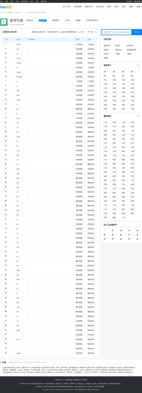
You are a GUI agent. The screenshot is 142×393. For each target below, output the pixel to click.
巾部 (132, 155)
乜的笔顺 (79, 63)
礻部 (105, 160)
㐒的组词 (91, 279)
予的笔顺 (79, 58)
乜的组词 (91, 63)
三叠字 (129, 54)
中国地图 (98, 367)
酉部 (105, 155)
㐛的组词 (91, 339)
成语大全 (89, 7)
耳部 (132, 168)
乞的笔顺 (79, 113)
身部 (132, 213)
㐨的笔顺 (79, 233)
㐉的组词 (91, 169)
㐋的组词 (91, 252)
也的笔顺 (79, 54)
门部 (105, 189)
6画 (114, 76)
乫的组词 (91, 146)
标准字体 (118, 50)
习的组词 (91, 86)
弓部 (123, 176)
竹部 (105, 135)
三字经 (67, 20)
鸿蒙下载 (43, 1)
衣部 (123, 180)
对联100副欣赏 (113, 372)
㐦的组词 (91, 289)
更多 (138, 65)
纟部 (105, 151)
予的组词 (91, 58)
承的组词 (91, 72)
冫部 (132, 180)
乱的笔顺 (79, 95)
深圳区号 (5, 370)
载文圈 (120, 372)
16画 (132, 84)
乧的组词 (91, 155)
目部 (114, 143)
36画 (132, 105)
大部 (123, 168)
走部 (114, 176)
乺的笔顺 (79, 178)
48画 (123, 109)
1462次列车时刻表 (52, 370)
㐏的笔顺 (79, 206)
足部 (132, 139)
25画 (105, 96)
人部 (132, 205)
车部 (114, 184)
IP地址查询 (67, 370)
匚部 (114, 209)
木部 (114, 122)
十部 (123, 217)
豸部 (123, 209)
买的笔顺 (79, 90)
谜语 (131, 7)
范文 (31, 1)
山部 (123, 135)
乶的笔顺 (79, 201)
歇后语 (94, 383)
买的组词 (91, 90)
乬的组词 (91, 164)
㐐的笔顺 (79, 243)
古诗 (11, 1)
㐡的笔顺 (79, 298)
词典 (6, 1)
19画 (123, 88)
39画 (105, 109)
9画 (105, 80)
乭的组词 (91, 132)
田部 (114, 164)
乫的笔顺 (79, 146)
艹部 (123, 122)
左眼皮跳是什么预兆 (48, 367)
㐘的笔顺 (79, 238)
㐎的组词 (91, 247)
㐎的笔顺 (79, 247)
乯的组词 (91, 141)
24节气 (57, 367)
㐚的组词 (91, 256)
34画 (114, 105)
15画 (123, 84)
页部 (123, 189)
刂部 (132, 151)
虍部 (105, 217)
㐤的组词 (91, 275)
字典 (1, 1)
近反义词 (100, 7)
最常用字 (107, 46)
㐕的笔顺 (79, 349)
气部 (123, 213)
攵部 (105, 176)
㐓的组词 (91, 229)
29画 (105, 100)
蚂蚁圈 (61, 370)
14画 (114, 84)
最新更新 (77, 380)
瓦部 (105, 193)
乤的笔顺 (79, 127)
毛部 (132, 184)
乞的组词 (91, 113)
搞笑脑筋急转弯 (74, 367)
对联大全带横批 (47, 372)
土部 (105, 131)
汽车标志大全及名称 (19, 372)
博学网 (97, 370)
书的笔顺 (79, 49)
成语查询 (58, 383)
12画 (132, 80)
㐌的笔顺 (79, 219)
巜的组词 (91, 118)
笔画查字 (55, 20)
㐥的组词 (91, 325)
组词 (109, 7)
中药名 (82, 370)
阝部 (132, 135)
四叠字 (106, 58)
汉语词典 (77, 7)
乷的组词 (91, 123)
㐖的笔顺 (79, 321)
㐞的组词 (91, 293)
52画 (132, 109)
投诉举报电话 (112, 370)
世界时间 (72, 383)
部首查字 (18, 12)
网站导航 (69, 380)
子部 (132, 193)
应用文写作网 (90, 367)
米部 (123, 151)
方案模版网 (12, 370)
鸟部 (123, 164)
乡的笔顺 (79, 100)
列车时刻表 (24, 1)
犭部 (114, 147)
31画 (123, 100)
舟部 (114, 168)
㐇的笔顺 (79, 196)
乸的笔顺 (79, 109)
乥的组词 (91, 224)
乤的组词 (91, 127)
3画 (123, 72)
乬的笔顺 (79, 164)
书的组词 (91, 49)
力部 (105, 164)
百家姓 (77, 20)
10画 (114, 80)
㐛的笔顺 (79, 339)
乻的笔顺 (79, 192)
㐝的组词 (91, 284)
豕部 (132, 209)
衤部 (132, 143)
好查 (3, 12)
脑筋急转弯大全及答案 (124, 370)
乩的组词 (91, 104)
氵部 (105, 122)
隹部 (114, 197)
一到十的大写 (87, 372)
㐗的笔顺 (79, 312)
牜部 (132, 176)
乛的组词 (91, 81)
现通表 (106, 50)
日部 (123, 139)
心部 (132, 147)
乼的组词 (91, 210)
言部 (114, 131)
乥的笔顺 (79, 224)
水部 (105, 201)
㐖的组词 (91, 321)
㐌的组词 (91, 219)
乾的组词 (91, 77)
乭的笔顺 (79, 132)
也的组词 (91, 54)
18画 (114, 88)
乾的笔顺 (79, 77)
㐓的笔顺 (79, 229)
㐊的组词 (91, 215)
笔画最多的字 (132, 50)
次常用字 (130, 46)
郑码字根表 (64, 367)
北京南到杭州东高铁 (8, 367)
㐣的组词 (91, 261)
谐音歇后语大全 (129, 372)
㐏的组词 (91, 206)
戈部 (123, 197)
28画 (132, 96)
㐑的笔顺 (79, 330)
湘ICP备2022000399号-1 (91, 389)
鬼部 (114, 217)
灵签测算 (88, 383)
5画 (105, 76)
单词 (17, 1)
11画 (123, 80)
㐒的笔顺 (79, 279)
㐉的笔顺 (79, 169)
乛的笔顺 (79, 81)
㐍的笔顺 (79, 270)
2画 (114, 72)
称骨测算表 (112, 367)
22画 (114, 92)
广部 (123, 155)
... (29, 44)
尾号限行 (95, 372)
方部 (123, 205)
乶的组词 (91, 201)
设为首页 (129, 1)
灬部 (114, 205)
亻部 (114, 126)
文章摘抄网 (103, 370)
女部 (123, 126)
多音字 (106, 54)
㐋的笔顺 (79, 252)
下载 (37, 1)
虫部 (132, 126)
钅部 (105, 143)
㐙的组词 (91, 302)
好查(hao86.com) (60, 380)
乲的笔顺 (79, 150)
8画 (132, 76)
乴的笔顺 (79, 187)
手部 (132, 201)
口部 (132, 122)
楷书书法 (120, 367)
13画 (105, 84)
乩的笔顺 (79, 104)
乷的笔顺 (79, 123)
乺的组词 (91, 178)
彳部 (105, 168)
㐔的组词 (91, 353)
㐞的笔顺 (79, 293)
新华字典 (66, 7)
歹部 (114, 180)
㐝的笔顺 (79, 284)
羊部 (123, 201)
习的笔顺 (79, 86)
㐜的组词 (91, 307)
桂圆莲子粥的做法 (129, 367)
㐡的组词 (91, 298)
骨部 (105, 197)
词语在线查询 (49, 383)
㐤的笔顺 (79, 275)
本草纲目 (26, 370)
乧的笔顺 (79, 155)
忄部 (132, 131)
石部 (105, 139)
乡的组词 (91, 100)
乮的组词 (91, 173)
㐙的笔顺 (79, 302)
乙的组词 (91, 67)
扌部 (105, 126)
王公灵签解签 (77, 372)
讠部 (114, 151)
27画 (123, 96)
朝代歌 (43, 370)
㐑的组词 (91, 330)
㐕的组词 (91, 349)
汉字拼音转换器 (36, 367)
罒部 (132, 189)
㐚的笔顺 (79, 256)
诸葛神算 (82, 367)
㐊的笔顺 (79, 215)
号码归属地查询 (7, 372)
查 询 (137, 32)
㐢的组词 (91, 316)
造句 (116, 7)
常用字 (117, 46)
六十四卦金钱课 (35, 370)
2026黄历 (20, 370)
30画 (114, 100)
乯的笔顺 (79, 141)
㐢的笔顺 (79, 316)
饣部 (114, 189)
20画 (132, 88)
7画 (123, 76)
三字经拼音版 (103, 372)
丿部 (105, 209)
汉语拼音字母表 (92, 20)
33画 (105, 105)
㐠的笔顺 (79, 344)
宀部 (114, 155)
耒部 (114, 213)
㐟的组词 (91, 266)
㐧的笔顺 (79, 335)
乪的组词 (91, 137)
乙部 (105, 213)
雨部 (123, 160)
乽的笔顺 (79, 183)
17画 (105, 88)
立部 (132, 197)
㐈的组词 (91, 160)
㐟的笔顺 (79, 266)
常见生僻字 (30, 372)
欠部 (132, 172)
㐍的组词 (91, 270)
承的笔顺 (79, 72)
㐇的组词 (91, 196)
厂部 (123, 184)
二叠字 (117, 54)
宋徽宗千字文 (25, 367)
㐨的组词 (91, 233)
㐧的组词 (91, 335)
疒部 (123, 143)
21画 (105, 92)
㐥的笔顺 (79, 325)
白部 (114, 193)
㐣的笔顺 (79, 261)
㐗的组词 (91, 312)
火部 (123, 131)
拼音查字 (30, 20)
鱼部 (114, 160)
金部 (114, 201)
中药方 (18, 367)
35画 (123, 105)
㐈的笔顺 (79, 160)
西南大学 (69, 372)
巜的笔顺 (79, 118)
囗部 (114, 172)
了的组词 (91, 44)
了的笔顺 (79, 44)
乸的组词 (91, 109)
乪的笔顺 (79, 137)
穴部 (132, 164)
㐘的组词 (91, 238)
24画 (132, 92)
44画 (114, 109)
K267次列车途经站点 (59, 372)
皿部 (123, 193)
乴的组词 (91, 187)
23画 (123, 92)
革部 (132, 160)
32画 (132, 100)
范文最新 (84, 380)
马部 (105, 180)
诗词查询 (65, 383)
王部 (114, 139)
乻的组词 (91, 192)
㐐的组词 (91, 243)
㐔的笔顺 (79, 353)
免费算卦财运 (89, 370)
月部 (114, 135)
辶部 (105, 147)
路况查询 (105, 367)
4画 (132, 72)
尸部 (105, 184)
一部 (105, 205)
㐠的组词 (91, 344)
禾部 (123, 147)
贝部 (105, 172)
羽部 (123, 172)
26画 (114, 96)
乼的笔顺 (79, 210)
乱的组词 (91, 95)
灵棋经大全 (75, 370)
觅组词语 (38, 372)
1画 (105, 72)
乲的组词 (91, 150)
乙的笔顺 (79, 67)
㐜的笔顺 (79, 307)
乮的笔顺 (79, 173)
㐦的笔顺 (79, 289)
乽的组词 (91, 183)
